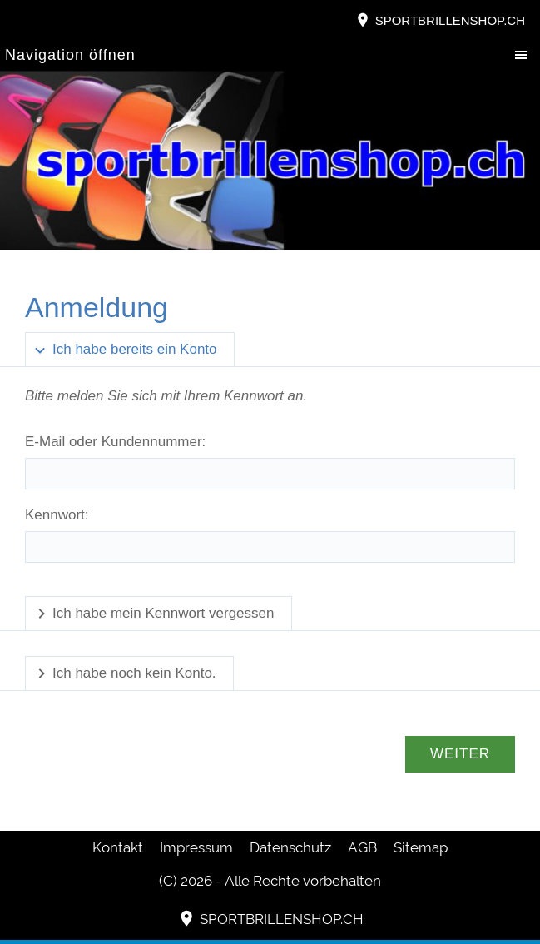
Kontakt (117, 847)
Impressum (196, 847)
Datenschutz (290, 847)
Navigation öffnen (70, 55)
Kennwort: (57, 515)
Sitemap (421, 847)
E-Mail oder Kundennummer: (115, 442)
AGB (362, 847)
